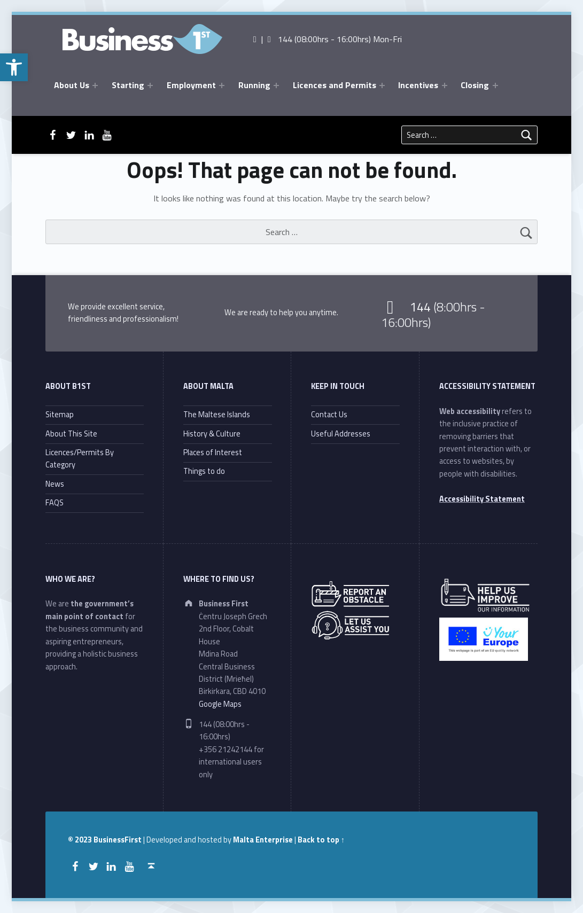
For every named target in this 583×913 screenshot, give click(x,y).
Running (254, 85)
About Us (71, 85)
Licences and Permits (334, 85)
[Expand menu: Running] (276, 85)
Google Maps (220, 704)
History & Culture (211, 434)
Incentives (418, 85)
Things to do (204, 471)
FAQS (54, 503)
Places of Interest (212, 452)
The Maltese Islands (216, 414)
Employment (191, 85)
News (54, 484)
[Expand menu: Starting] (150, 85)
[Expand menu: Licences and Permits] (382, 85)
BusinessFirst (118, 840)
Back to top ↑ (321, 840)
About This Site (71, 434)
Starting (128, 85)
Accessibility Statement (482, 499)
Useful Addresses (340, 434)
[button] (14, 67)
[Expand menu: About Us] (95, 85)
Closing (475, 85)
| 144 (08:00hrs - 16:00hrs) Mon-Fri (326, 39)
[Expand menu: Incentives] (444, 85)
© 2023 (81, 840)
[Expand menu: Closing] (495, 85)
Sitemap (59, 414)
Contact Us (329, 414)
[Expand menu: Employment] (221, 85)
